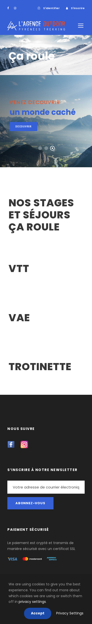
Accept (37, 613)
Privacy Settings (69, 613)
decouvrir (23, 126)
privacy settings (32, 601)
